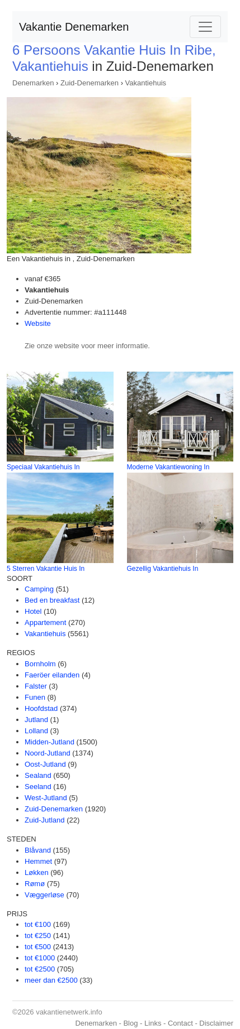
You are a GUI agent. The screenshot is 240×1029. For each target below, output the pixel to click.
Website (38, 323)
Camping (39, 589)
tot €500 (38, 947)
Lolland (36, 731)
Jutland (36, 719)
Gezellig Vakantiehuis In (163, 569)
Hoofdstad (41, 708)
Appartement (45, 622)
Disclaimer (216, 1023)
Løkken (37, 872)
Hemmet (38, 861)
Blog (130, 1023)
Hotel (33, 611)
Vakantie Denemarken (74, 27)
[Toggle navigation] (205, 27)
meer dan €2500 (51, 980)
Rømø (35, 883)
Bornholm (40, 664)
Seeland (38, 786)
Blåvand (38, 850)
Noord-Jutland (47, 753)
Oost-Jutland (45, 764)
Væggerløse (44, 895)
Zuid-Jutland (45, 820)
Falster (36, 686)
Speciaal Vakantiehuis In (43, 467)
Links (152, 1023)
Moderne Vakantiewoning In (168, 467)
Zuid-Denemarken (89, 83)
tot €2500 (40, 969)
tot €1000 (40, 958)
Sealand (38, 775)
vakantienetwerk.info (69, 1012)
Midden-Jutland (49, 742)
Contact (180, 1023)
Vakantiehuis (145, 83)
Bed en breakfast (52, 600)
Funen (35, 697)
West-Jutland (46, 798)
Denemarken (33, 83)
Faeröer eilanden (52, 675)
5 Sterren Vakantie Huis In (45, 569)
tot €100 (38, 924)
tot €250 (38, 935)
